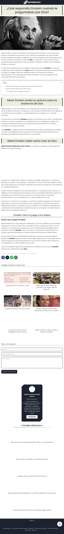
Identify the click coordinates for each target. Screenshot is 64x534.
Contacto (31, 528)
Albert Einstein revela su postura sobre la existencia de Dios (24, 86)
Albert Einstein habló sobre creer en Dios (18, 89)
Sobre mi (34, 530)
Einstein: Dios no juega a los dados (19, 91)
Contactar (32, 417)
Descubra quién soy (32, 399)
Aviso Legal (28, 530)
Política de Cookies (53, 528)
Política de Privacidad (41, 528)
